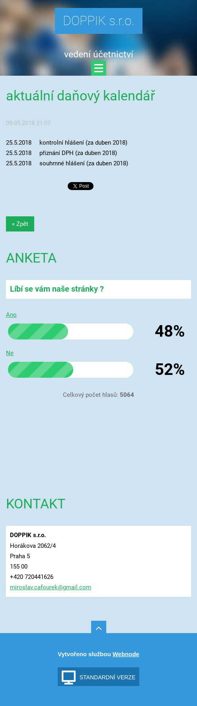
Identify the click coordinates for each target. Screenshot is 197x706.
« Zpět (20, 223)
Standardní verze (108, 677)
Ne (10, 353)
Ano (11, 314)
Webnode (126, 654)
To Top (98, 628)
